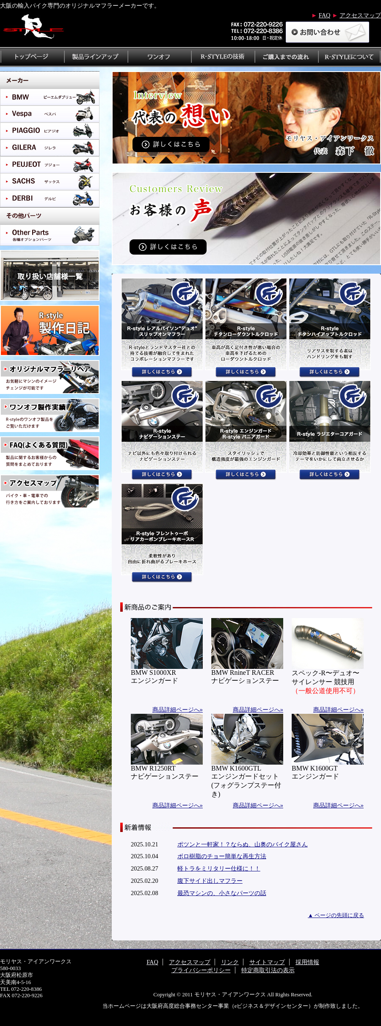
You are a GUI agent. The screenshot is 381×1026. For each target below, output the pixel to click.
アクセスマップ (360, 15)
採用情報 (307, 962)
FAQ (325, 15)
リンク (230, 962)
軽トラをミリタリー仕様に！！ (218, 868)
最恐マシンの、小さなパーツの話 (221, 893)
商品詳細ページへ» (177, 709)
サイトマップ (267, 962)
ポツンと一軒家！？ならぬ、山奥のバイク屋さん (242, 844)
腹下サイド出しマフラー (210, 880)
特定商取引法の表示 (268, 970)
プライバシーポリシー (201, 970)
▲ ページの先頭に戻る (336, 915)
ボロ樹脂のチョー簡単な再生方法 (221, 856)
